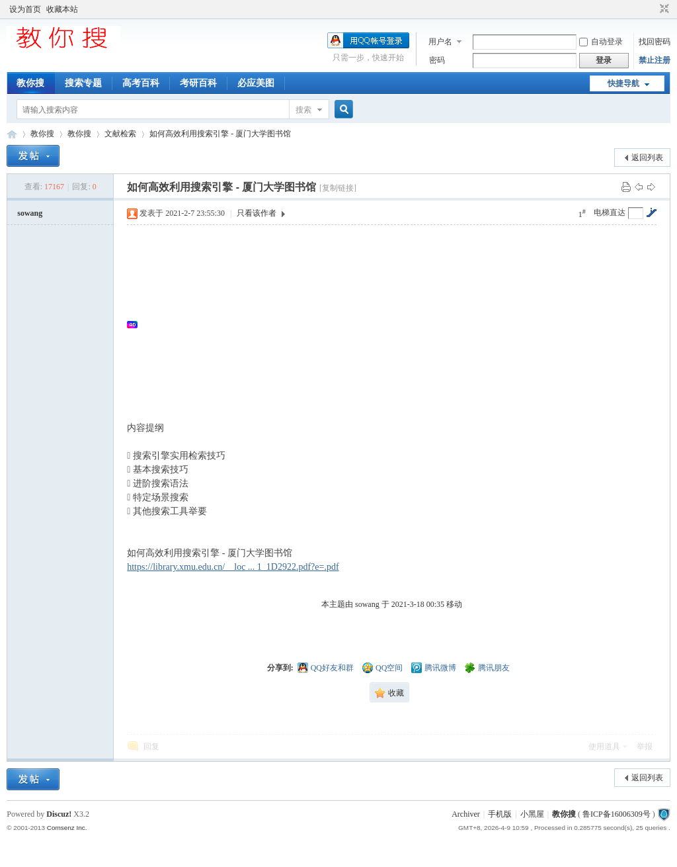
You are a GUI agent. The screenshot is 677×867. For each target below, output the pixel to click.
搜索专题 (83, 83)
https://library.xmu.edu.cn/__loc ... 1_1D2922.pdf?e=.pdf (232, 567)
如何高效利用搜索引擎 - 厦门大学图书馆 (220, 133)
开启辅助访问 (652, 9)
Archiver (466, 814)
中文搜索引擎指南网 (12, 134)
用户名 (440, 41)
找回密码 (654, 41)
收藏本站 (62, 9)
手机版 (500, 814)
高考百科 (140, 83)
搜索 (303, 109)
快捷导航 (623, 83)
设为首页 (25, 9)
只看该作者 (256, 213)
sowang (29, 213)
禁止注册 (654, 60)
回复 (151, 746)
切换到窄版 (662, 9)
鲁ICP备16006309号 (616, 814)
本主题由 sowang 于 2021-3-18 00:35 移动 (391, 604)
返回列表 (647, 157)
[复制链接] (337, 188)
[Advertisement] (398, 324)
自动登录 (601, 41)
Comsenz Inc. (67, 827)
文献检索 (120, 133)
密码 (437, 60)
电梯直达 (609, 212)
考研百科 (198, 83)
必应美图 (255, 83)
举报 (645, 746)
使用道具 (604, 746)
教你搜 (30, 83)
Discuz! (58, 814)
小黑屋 (532, 814)
